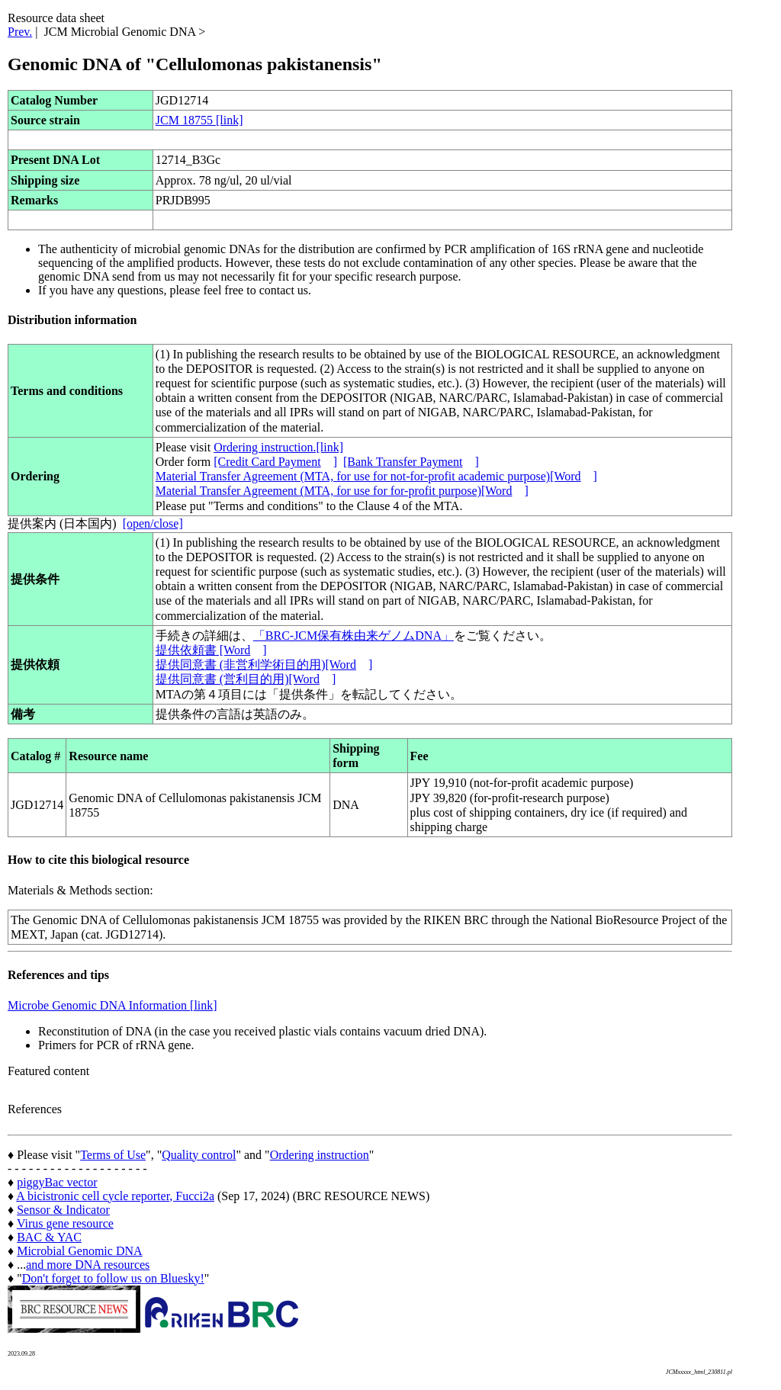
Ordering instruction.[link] (278, 447)
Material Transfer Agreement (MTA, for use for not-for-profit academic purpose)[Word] (376, 476)
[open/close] (153, 523)
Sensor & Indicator (63, 1209)
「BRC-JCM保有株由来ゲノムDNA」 (353, 635)
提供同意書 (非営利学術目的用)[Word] (264, 664)
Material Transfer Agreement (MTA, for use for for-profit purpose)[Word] (342, 490)
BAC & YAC (49, 1237)
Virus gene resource (65, 1223)
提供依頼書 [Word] (211, 650)
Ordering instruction (319, 1154)
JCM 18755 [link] (199, 120)
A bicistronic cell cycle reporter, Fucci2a (115, 1195)
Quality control (199, 1154)
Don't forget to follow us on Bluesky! (113, 1278)
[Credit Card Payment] (275, 461)
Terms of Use (113, 1154)
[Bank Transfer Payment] (411, 461)
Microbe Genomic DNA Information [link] (112, 1005)
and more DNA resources (87, 1264)
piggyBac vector (57, 1182)
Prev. (20, 31)
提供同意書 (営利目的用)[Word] (246, 679)
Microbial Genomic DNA (79, 1250)
